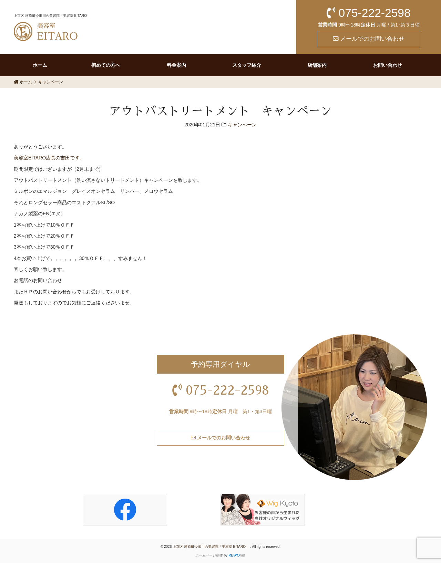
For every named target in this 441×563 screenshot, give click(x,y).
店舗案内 (317, 65)
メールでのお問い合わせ (369, 38)
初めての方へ (105, 65)
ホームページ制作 (209, 555)
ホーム (40, 65)
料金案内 (176, 65)
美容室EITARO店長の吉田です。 (49, 157)
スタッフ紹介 (246, 65)
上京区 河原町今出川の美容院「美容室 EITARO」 (211, 547)
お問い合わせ (387, 65)
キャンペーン (242, 124)
